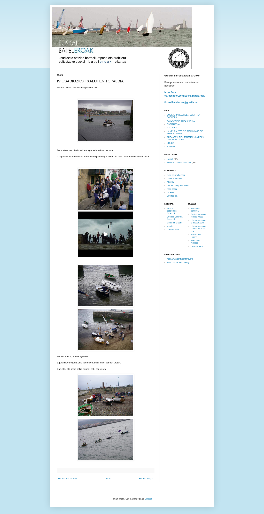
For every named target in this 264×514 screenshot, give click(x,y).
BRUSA (170, 143)
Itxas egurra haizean (176, 175)
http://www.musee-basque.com (198, 221)
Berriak (170, 159)
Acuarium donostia (195, 209)
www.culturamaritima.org (178, 262)
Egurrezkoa (172, 196)
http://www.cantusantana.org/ (180, 259)
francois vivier (173, 229)
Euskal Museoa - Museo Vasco (198, 215)
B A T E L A (172, 128)
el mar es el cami (174, 223)
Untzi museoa (197, 246)
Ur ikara (170, 192)
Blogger (148, 499)
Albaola (170, 182)
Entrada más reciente (67, 478)
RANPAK (171, 146)
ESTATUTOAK (173, 124)
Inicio (108, 478)
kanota (170, 226)
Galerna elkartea (174, 178)
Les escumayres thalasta (178, 185)
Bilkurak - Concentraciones (179, 162)
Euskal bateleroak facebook (171, 211)
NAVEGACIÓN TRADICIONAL (181, 121)
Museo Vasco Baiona (197, 235)
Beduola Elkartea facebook (174, 218)
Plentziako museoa (195, 241)
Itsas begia (172, 189)
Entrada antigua (146, 478)
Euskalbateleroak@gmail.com (181, 102)
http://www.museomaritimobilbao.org (198, 228)
